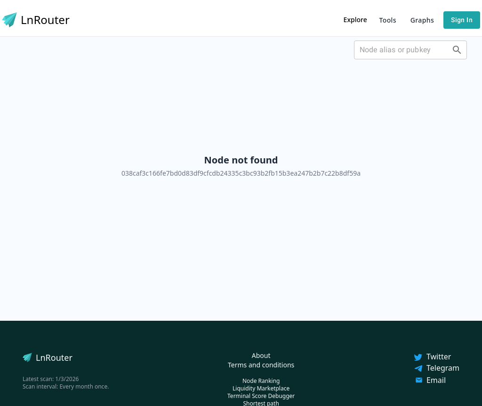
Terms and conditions (261, 364)
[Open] (457, 50)
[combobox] (410, 50)
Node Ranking (261, 381)
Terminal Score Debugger (261, 396)
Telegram (436, 368)
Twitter (432, 356)
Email (430, 380)
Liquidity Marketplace (261, 388)
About (261, 355)
